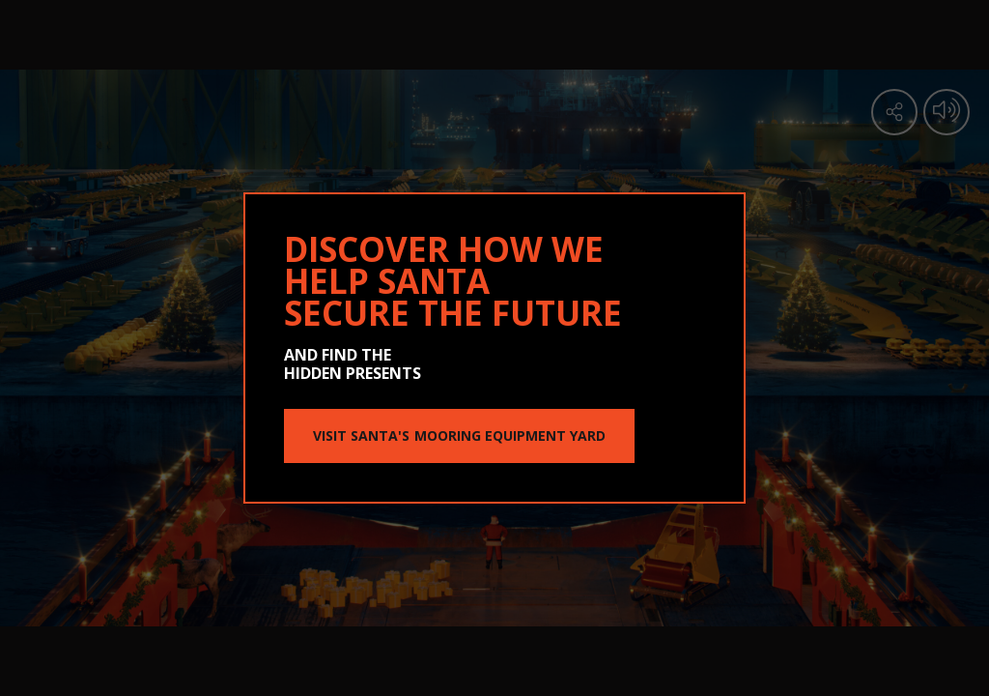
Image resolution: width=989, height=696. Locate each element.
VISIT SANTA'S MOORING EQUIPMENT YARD (459, 435)
